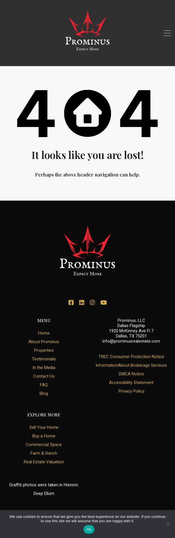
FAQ (44, 384)
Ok (88, 529)
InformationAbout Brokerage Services (131, 365)
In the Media (43, 367)
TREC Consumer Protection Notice (131, 356)
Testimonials (44, 359)
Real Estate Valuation (44, 461)
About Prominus (43, 341)
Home (44, 333)
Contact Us (44, 376)
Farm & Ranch (43, 453)
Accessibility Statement (131, 382)
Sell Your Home (44, 427)
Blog (44, 393)
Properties (44, 350)
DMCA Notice (131, 373)
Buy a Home (43, 436)
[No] (168, 524)
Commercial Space (44, 444)
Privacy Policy (131, 391)
